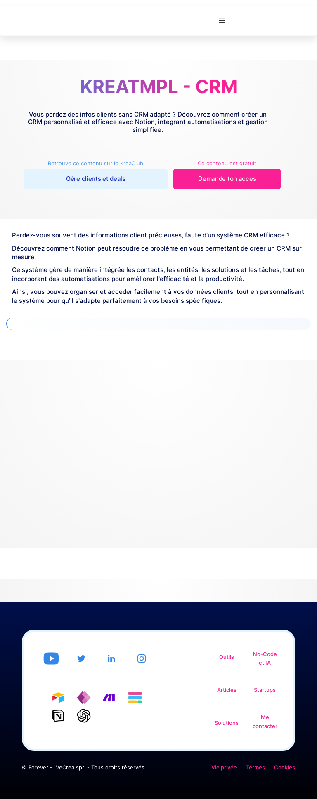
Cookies (284, 767)
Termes (255, 767)
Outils (226, 657)
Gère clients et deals (95, 179)
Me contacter (265, 721)
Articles (227, 690)
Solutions (227, 723)
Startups (265, 690)
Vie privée (224, 767)
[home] (106, 21)
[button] (222, 21)
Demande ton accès (227, 179)
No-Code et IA (265, 658)
